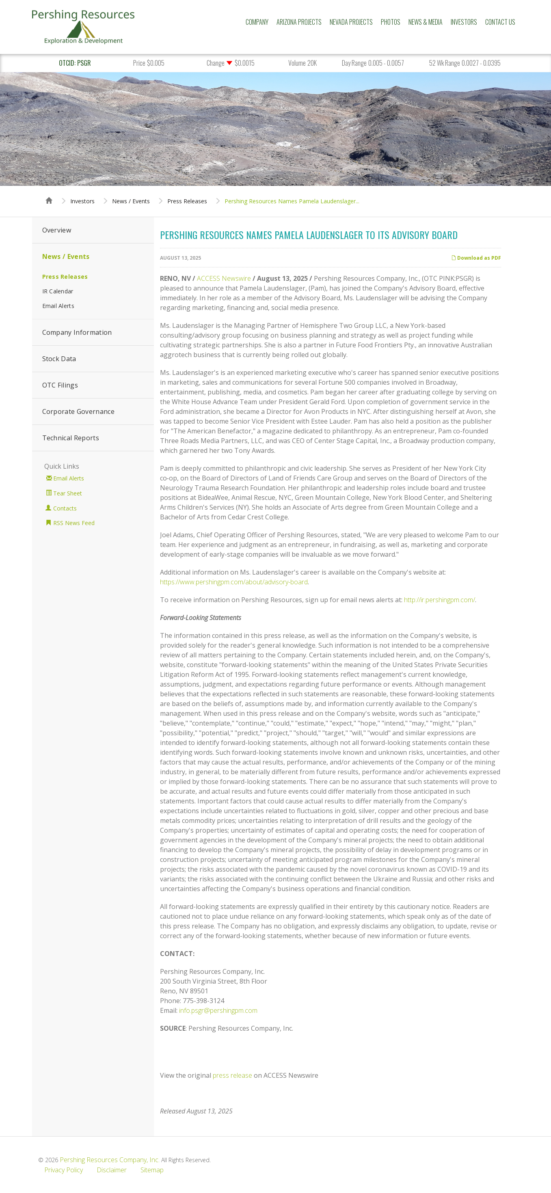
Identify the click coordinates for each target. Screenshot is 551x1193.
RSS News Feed (74, 523)
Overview (56, 230)
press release (232, 1075)
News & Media (425, 22)
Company (257, 22)
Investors (464, 22)
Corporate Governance (78, 411)
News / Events (131, 201)
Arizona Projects (299, 22)
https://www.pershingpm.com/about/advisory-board (234, 581)
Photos (390, 22)
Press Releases (187, 201)
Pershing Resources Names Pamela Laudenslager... (292, 201)
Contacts (65, 508)
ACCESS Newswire (224, 278)
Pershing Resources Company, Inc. (110, 1159)
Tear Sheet (67, 493)
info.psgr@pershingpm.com (218, 1010)
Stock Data (59, 358)
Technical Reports (70, 437)
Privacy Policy (63, 1169)
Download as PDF (476, 257)
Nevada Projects (351, 22)
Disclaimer (112, 1169)
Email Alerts (58, 306)
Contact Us (500, 22)
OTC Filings (60, 385)
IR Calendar (57, 291)
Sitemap (152, 1169)
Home (49, 193)
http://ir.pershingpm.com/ (439, 599)
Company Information (77, 332)
